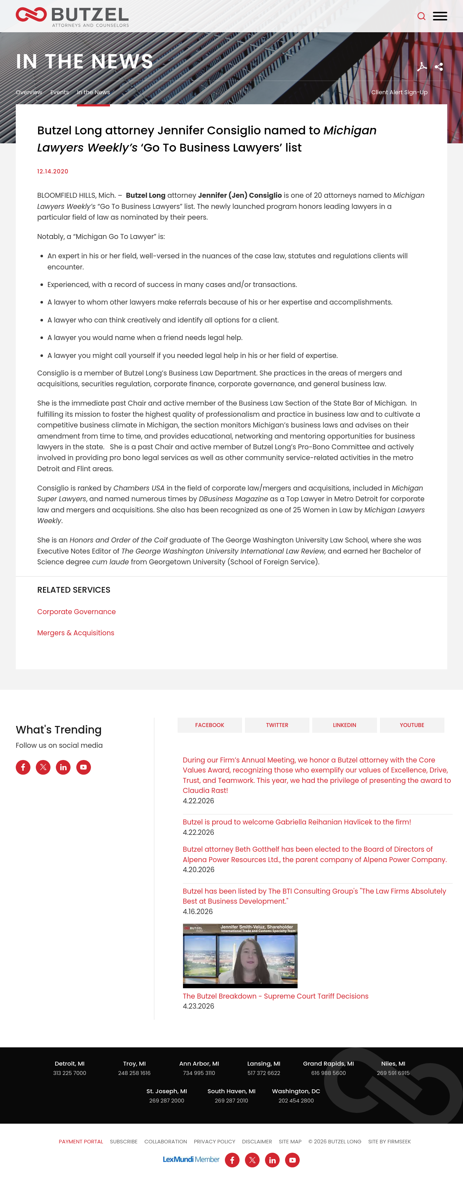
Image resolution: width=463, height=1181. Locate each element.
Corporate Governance (76, 612)
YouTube (412, 725)
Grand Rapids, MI (328, 1063)
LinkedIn (344, 725)
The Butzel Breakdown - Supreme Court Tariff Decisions (276, 996)
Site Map (290, 1141)
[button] (438, 66)
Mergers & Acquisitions (75, 633)
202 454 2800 (296, 1100)
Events (59, 92)
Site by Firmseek (389, 1141)
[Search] (421, 16)
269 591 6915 (393, 1073)
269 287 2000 (166, 1100)
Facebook (209, 725)
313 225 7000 (69, 1073)
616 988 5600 (328, 1073)
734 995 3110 (199, 1073)
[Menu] (440, 16)
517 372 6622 (263, 1073)
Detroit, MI (70, 1063)
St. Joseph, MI (166, 1091)
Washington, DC (296, 1091)
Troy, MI (134, 1063)
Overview (29, 92)
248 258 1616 (134, 1073)
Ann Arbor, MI (199, 1063)
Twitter (277, 725)
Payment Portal (81, 1141)
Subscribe (124, 1141)
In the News (93, 92)
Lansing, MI (263, 1063)
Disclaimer (257, 1141)
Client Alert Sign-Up (399, 92)
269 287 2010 (231, 1100)
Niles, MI (393, 1063)
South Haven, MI (231, 1091)
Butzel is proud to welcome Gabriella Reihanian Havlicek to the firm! (298, 822)
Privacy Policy (214, 1141)
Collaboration (165, 1141)
